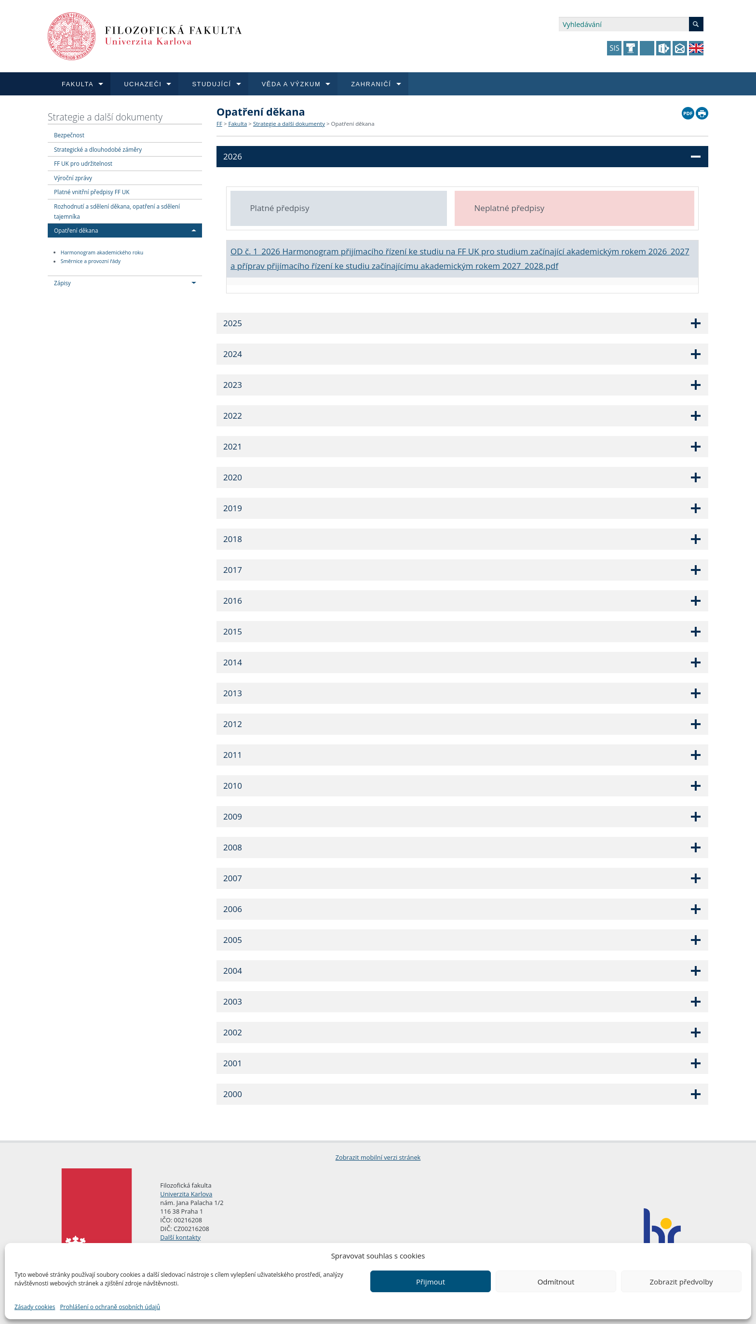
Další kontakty (180, 1237)
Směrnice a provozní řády (91, 261)
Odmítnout (556, 1281)
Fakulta (237, 123)
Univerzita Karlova (186, 1194)
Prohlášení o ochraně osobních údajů (110, 1307)
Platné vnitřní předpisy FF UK (91, 192)
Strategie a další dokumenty (105, 116)
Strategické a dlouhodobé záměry (98, 149)
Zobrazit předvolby (681, 1281)
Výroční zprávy (73, 178)
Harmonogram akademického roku (102, 252)
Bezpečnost (69, 135)
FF (219, 123)
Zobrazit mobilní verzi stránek (378, 1157)
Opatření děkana (76, 230)
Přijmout (430, 1281)
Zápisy (62, 283)
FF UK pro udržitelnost (83, 163)
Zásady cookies (34, 1307)
